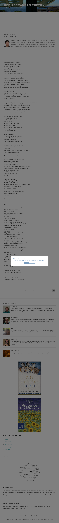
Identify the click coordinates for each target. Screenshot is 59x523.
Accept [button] (26, 263)
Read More (32, 263)
